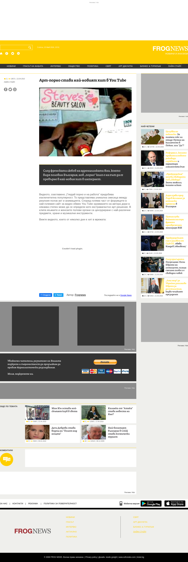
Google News (126, 295)
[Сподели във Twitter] (10, 89)
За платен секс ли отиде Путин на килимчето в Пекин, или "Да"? (175, 138)
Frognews (80, 295)
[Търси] (30, 47)
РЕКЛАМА (33, 504)
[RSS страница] (18, 53)
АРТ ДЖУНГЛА (125, 66)
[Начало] (1, 53)
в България (175, 201)
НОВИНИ (11, 66)
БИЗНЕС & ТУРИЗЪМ (150, 66)
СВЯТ (108, 66)
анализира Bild (175, 222)
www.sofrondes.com (127, 557)
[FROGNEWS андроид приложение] (151, 503)
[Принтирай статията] (15, 89)
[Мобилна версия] (129, 503)
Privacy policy (91, 557)
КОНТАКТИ (18, 504)
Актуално (71, 532)
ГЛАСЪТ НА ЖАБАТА (33, 66)
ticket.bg (140, 557)
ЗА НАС (3, 504)
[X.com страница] (12, 53)
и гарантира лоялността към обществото (176, 160)
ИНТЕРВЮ (55, 66)
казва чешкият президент (176, 287)
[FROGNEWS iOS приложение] (175, 503)
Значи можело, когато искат (175, 180)
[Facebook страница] (6, 53)
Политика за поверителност (60, 504)
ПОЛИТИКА (92, 66)
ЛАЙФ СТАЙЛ (174, 66)
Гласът (70, 522)
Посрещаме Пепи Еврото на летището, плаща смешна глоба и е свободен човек (176, 266)
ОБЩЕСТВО (74, 66)
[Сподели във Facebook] (6, 89)
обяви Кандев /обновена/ (176, 242)
